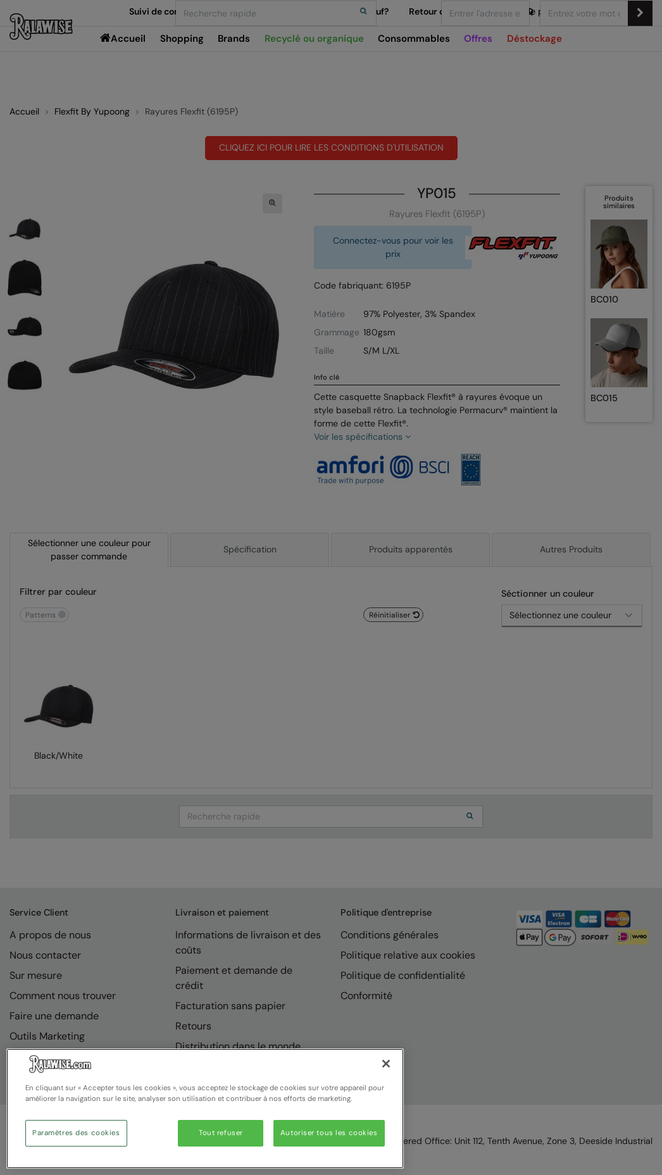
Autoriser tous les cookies (329, 1133)
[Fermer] (386, 1064)
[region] (205, 1108)
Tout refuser (221, 1133)
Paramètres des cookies (76, 1133)
